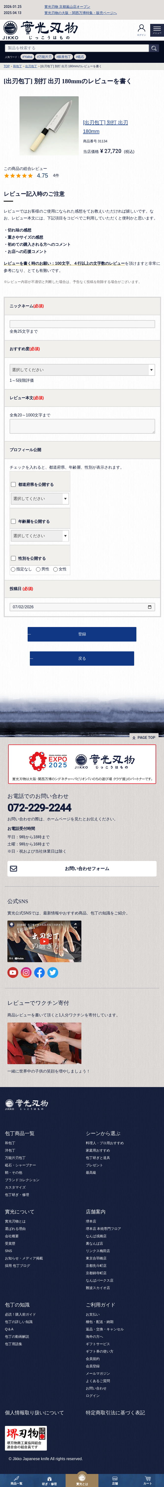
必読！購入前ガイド (20, 1314)
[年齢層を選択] (40, 536)
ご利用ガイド (100, 1304)
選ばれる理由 (15, 1229)
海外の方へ (94, 1336)
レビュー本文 (27, 398)
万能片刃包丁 (15, 1158)
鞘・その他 (13, 1172)
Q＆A (9, 1329)
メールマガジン (98, 1373)
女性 (60, 569)
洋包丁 (10, 1150)
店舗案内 (96, 1211)
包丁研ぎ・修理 (17, 1195)
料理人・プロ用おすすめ (105, 1143)
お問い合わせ (96, 1388)
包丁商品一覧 (20, 1133)
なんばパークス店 (99, 1280)
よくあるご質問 (98, 1381)
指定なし (21, 569)
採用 (8, 1266)
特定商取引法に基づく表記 (115, 1412)
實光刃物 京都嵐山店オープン (67, 7)
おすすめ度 (25, 349)
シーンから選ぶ (103, 1133)
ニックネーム (27, 306)
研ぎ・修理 (49, 1480)
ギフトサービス (98, 1344)
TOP (7, 66)
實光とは (82, 1480)
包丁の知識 (17, 1304)
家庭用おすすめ (98, 1150)
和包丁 (17, 66)
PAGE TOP (146, 737)
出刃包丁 (31, 66)
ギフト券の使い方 (99, 1351)
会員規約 (93, 1359)
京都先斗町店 (96, 1266)
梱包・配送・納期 (99, 1322)
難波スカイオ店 (98, 1288)
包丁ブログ (21, 1266)
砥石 (81, 57)
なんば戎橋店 (96, 1236)
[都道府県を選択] (40, 499)
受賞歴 (10, 1243)
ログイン (141, 30)
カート (147, 1480)
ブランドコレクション (22, 1180)
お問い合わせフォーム (87, 868)
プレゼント (94, 1165)
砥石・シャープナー (20, 1165)
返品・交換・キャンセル (105, 1329)
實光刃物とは (15, 1221)
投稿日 (21, 589)
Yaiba (28, 57)
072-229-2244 (39, 808)
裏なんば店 (94, 1243)
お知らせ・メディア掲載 (24, 1258)
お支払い (93, 1314)
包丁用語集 (13, 1344)
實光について (20, 1211)
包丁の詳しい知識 (19, 1322)
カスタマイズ (15, 1187)
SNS (8, 1251)
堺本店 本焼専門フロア (103, 1229)
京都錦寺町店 (96, 1273)
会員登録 (93, 1366)
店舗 (114, 1480)
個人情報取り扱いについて (34, 1412)
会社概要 (12, 1236)
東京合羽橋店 (96, 1258)
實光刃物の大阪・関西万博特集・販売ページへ (80, 13)
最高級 (91, 1172)
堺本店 (91, 1221)
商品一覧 (16, 1480)
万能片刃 (45, 57)
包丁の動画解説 (17, 1336)
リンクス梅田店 (98, 1251)
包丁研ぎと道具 (98, 1158)
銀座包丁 (64, 57)
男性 (42, 569)
